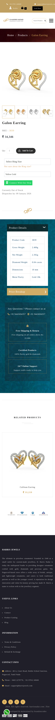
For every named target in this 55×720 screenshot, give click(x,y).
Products (23, 35)
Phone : (8, 680)
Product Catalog (10, 618)
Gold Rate (37, 8)
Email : (8, 686)
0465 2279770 (17, 680)
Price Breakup (17, 291)
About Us (8, 608)
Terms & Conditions (12, 642)
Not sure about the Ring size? (17, 166)
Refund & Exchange (12, 652)
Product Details (18, 227)
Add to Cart (27, 151)
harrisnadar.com (37, 707)
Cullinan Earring (27, 487)
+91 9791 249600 (14, 4)
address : (8, 671)
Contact (7, 613)
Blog (6, 622)
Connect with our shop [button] (18, 182)
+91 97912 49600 (32, 680)
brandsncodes (40, 711)
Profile (13, 8)
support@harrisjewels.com (22, 686)
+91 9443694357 (17, 314)
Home (10, 35)
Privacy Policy (10, 647)
